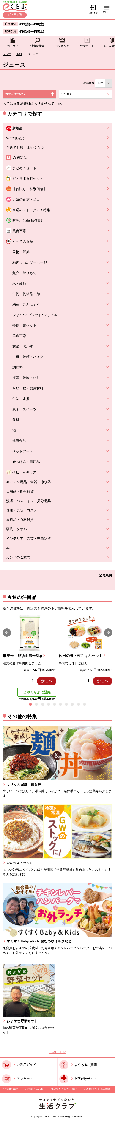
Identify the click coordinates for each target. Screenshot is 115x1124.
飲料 (19, 54)
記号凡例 (105, 575)
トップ (7, 54)
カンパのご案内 (18, 557)
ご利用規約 (11, 1089)
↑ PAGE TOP (57, 1052)
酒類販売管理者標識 (98, 1089)
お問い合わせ (35, 1089)
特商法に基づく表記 (64, 1089)
